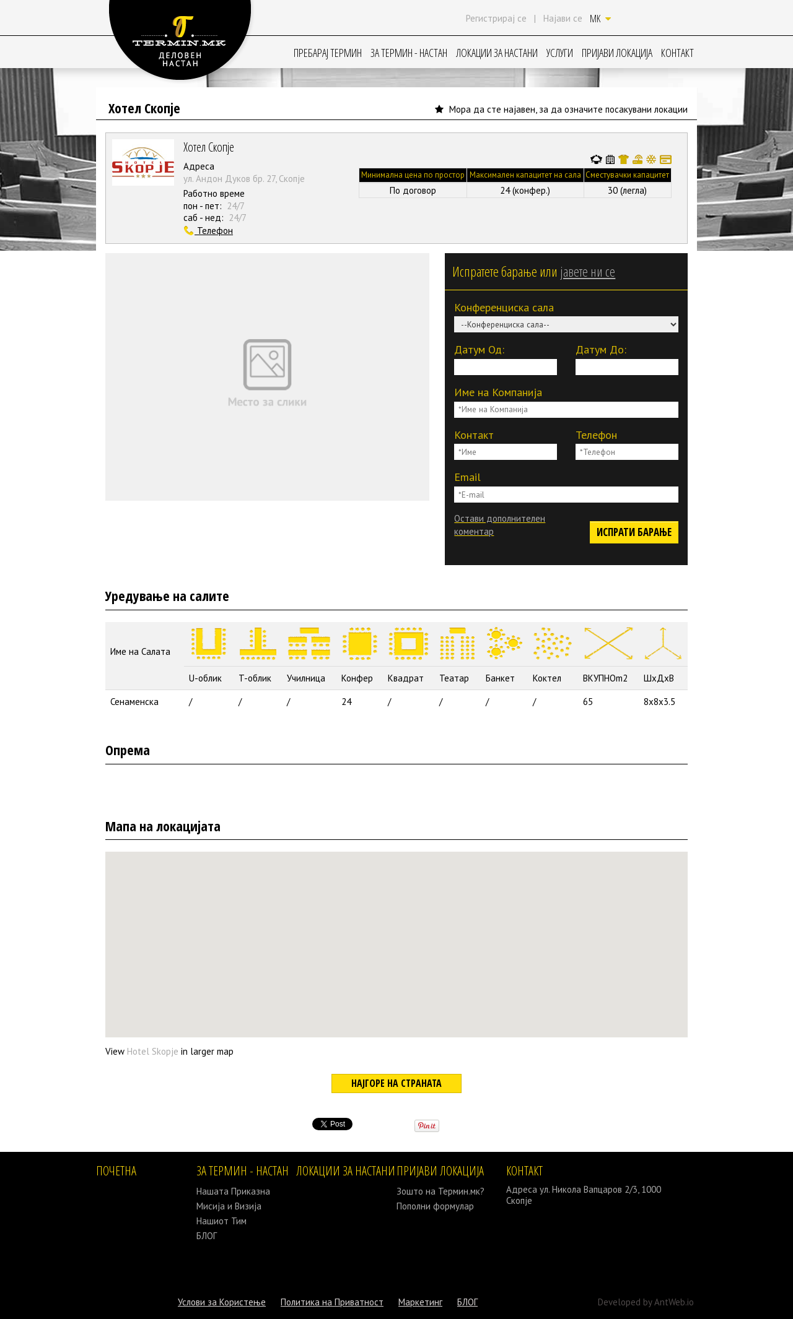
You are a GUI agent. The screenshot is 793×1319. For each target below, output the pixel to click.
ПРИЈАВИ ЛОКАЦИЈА (617, 52)
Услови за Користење (222, 1302)
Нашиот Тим (221, 1221)
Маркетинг (420, 1302)
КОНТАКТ (677, 52)
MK (600, 18)
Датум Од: (479, 349)
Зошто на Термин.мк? (440, 1191)
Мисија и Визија (228, 1206)
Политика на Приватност (332, 1302)
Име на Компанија (498, 392)
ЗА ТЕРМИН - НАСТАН (408, 52)
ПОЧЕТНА (116, 1170)
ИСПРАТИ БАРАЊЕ (634, 532)
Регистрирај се (496, 18)
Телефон (596, 435)
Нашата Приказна (233, 1191)
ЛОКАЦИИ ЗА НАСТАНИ (497, 52)
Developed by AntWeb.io (646, 1302)
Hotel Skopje (152, 1051)
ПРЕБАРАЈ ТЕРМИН (328, 52)
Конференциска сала (504, 307)
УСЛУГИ (559, 52)
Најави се (562, 18)
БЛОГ (206, 1236)
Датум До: (601, 349)
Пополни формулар (435, 1206)
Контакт (474, 435)
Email (467, 477)
